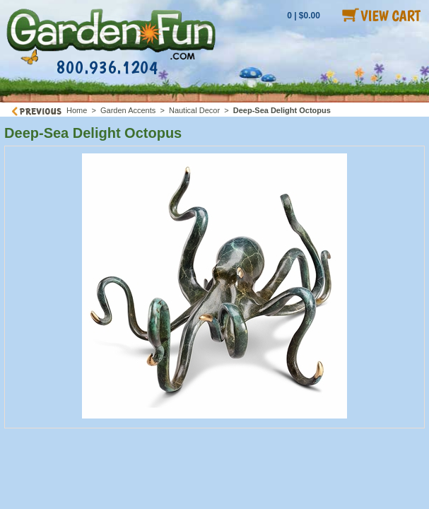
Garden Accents (127, 110)
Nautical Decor (194, 110)
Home (76, 110)
